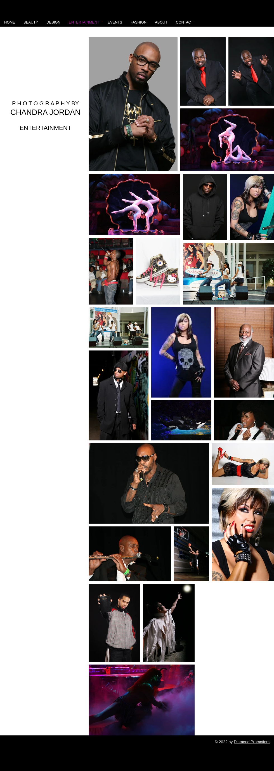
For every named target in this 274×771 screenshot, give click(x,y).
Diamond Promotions (252, 742)
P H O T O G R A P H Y (41, 103)
